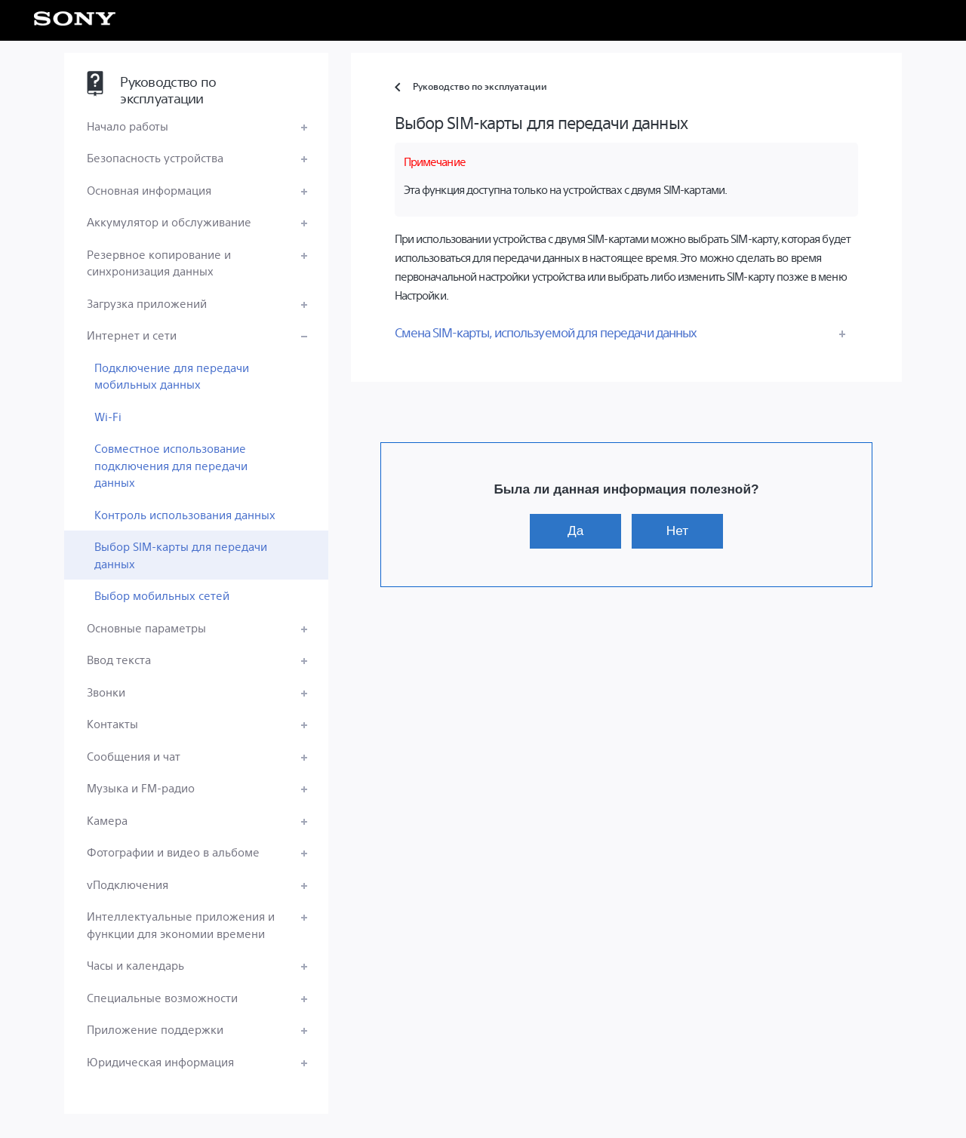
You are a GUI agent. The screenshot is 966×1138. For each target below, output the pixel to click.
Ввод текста (119, 659)
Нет (677, 530)
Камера (107, 820)
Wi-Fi (108, 416)
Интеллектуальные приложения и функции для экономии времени (181, 924)
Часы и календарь (135, 965)
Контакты (112, 723)
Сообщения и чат (133, 756)
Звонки (106, 691)
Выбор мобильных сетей (161, 595)
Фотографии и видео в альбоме (173, 851)
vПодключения (127, 884)
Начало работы (127, 125)
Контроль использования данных (184, 514)
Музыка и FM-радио (141, 787)
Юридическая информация (160, 1061)
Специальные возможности (162, 997)
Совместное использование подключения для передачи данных (171, 465)
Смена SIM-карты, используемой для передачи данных (546, 332)
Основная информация (149, 190)
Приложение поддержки (155, 1029)
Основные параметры (146, 627)
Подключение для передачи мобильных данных (171, 376)
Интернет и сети (132, 335)
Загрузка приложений (147, 303)
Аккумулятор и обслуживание (169, 221)
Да (575, 530)
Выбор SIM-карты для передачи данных (180, 555)
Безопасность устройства (155, 157)
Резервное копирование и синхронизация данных (159, 262)
